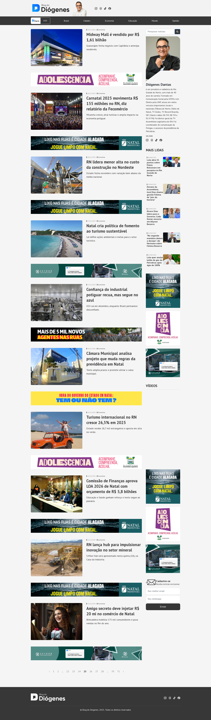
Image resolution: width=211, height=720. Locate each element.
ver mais (149, 135)
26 (90, 671)
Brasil (66, 20)
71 (118, 671)
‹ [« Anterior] (49, 671)
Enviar (163, 607)
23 (73, 671)
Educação (132, 20)
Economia (109, 20)
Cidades (86, 20)
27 (96, 671)
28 (102, 671)
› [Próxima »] (123, 671)
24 (79, 671)
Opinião (175, 20)
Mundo (155, 20)
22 (67, 671)
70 (112, 671)
